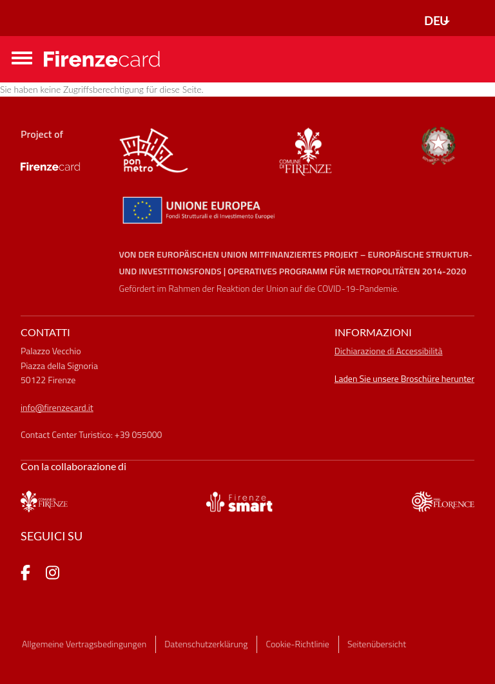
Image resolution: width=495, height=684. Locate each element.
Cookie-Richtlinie (297, 644)
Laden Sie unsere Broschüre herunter (404, 378)
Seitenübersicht (376, 644)
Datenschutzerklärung (206, 644)
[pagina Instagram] (52, 574)
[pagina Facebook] (25, 574)
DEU (436, 21)
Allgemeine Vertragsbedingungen (84, 644)
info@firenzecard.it (57, 407)
